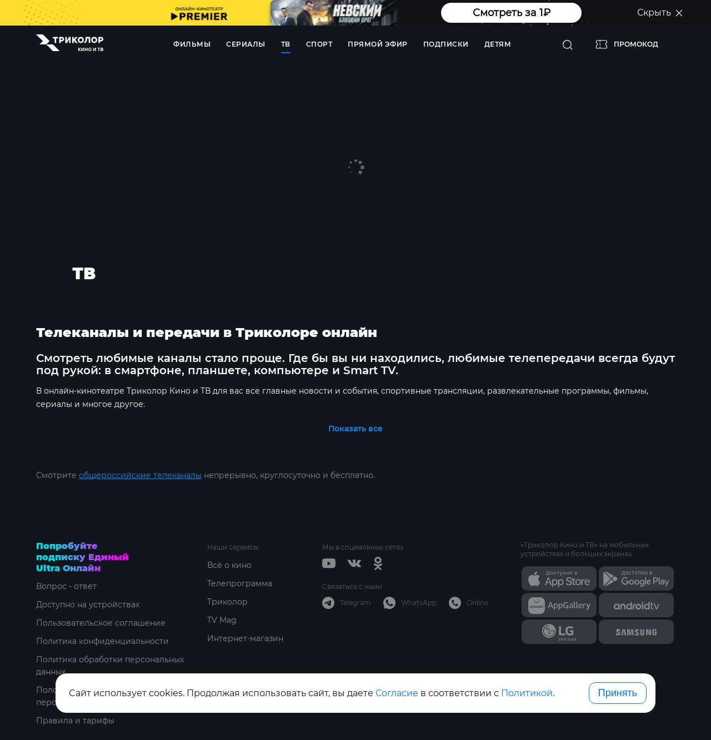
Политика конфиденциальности (102, 641)
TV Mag (222, 620)
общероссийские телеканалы (140, 475)
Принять (617, 692)
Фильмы (192, 44)
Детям (498, 44)
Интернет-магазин (245, 638)
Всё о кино (229, 565)
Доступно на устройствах (87, 605)
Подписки (446, 44)
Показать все (355, 429)
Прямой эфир (378, 44)
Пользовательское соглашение (101, 623)
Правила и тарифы (75, 721)
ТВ (286, 44)
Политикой (527, 693)
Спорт (319, 44)
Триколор (227, 602)
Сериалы (246, 44)
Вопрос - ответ (66, 586)
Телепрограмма (239, 583)
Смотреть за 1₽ (511, 13)
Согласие (396, 693)
